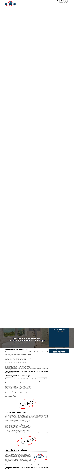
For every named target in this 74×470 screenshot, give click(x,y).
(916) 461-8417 (62, 1)
